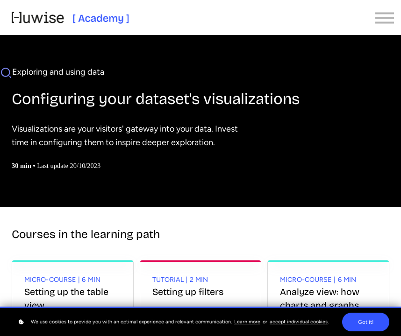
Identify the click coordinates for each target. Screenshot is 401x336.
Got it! (365, 322)
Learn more (247, 322)
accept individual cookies (299, 322)
